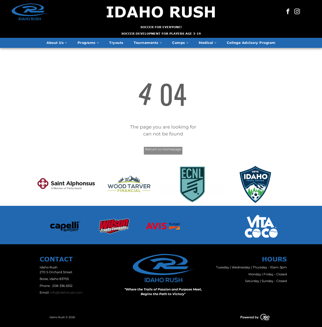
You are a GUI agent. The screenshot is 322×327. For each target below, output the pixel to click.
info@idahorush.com (66, 292)
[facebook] (288, 12)
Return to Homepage (163, 149)
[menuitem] (56, 42)
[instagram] (297, 12)
